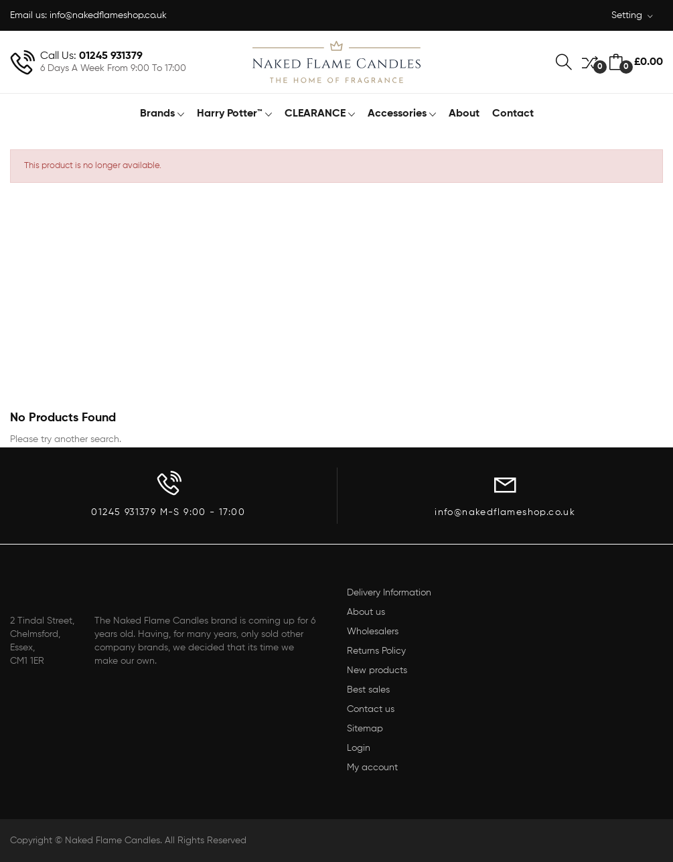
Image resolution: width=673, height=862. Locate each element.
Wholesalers (372, 631)
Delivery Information (389, 592)
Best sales (368, 690)
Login (358, 748)
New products (377, 670)
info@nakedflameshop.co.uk (108, 15)
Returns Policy (376, 651)
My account (372, 767)
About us (366, 612)
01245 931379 (111, 56)
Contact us (370, 709)
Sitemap (365, 728)
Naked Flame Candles (112, 840)
